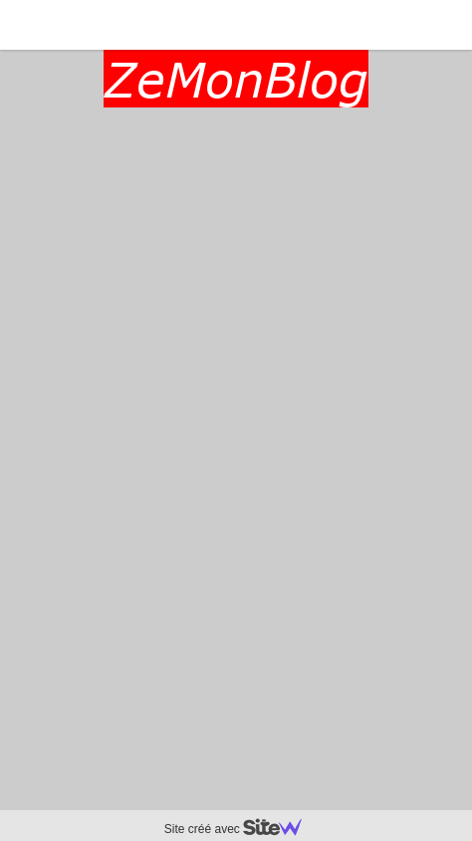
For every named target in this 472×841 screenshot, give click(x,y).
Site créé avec (241, 829)
